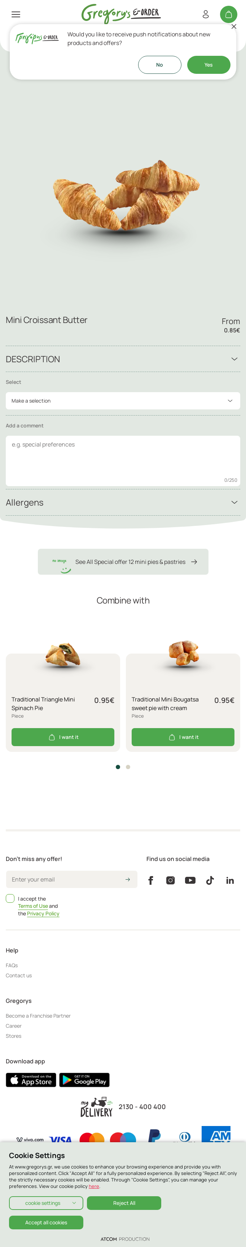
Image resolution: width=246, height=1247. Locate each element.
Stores (13, 1035)
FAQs (12, 965)
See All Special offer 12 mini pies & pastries (123, 562)
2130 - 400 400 (142, 1107)
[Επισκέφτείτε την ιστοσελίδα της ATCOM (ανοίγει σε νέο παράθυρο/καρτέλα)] (125, 1239)
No (159, 64)
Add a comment (25, 425)
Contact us (19, 975)
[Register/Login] (205, 14)
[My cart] (228, 14)
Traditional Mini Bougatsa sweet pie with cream (165, 703)
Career (14, 1025)
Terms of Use (33, 905)
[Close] (234, 26)
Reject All (124, 1202)
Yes (209, 64)
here (94, 1186)
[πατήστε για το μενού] (16, 14)
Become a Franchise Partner (38, 1015)
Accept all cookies (46, 1222)
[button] (118, 767)
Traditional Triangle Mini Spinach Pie (43, 703)
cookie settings (42, 1202)
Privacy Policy (43, 913)
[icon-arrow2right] (127, 880)
